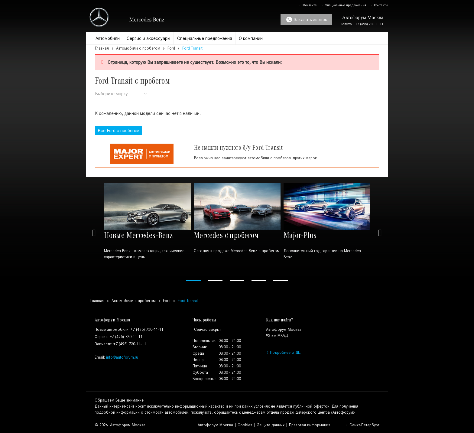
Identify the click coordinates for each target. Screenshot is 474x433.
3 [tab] (237, 280)
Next (380, 233)
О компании (251, 38)
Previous (94, 233)
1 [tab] (193, 280)
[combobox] (120, 94)
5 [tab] (280, 280)
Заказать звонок (306, 19)
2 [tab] (215, 280)
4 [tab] (259, 280)
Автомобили (108, 38)
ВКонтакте (307, 5)
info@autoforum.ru (122, 357)
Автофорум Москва (215, 425)
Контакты (379, 5)
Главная (102, 48)
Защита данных (270, 425)
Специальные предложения (344, 5)
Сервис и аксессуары (148, 38)
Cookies (245, 425)
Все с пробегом (118, 130)
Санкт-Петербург (362, 425)
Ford (171, 48)
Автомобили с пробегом (138, 48)
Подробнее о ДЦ (283, 352)
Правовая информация (309, 425)
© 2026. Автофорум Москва (120, 425)
